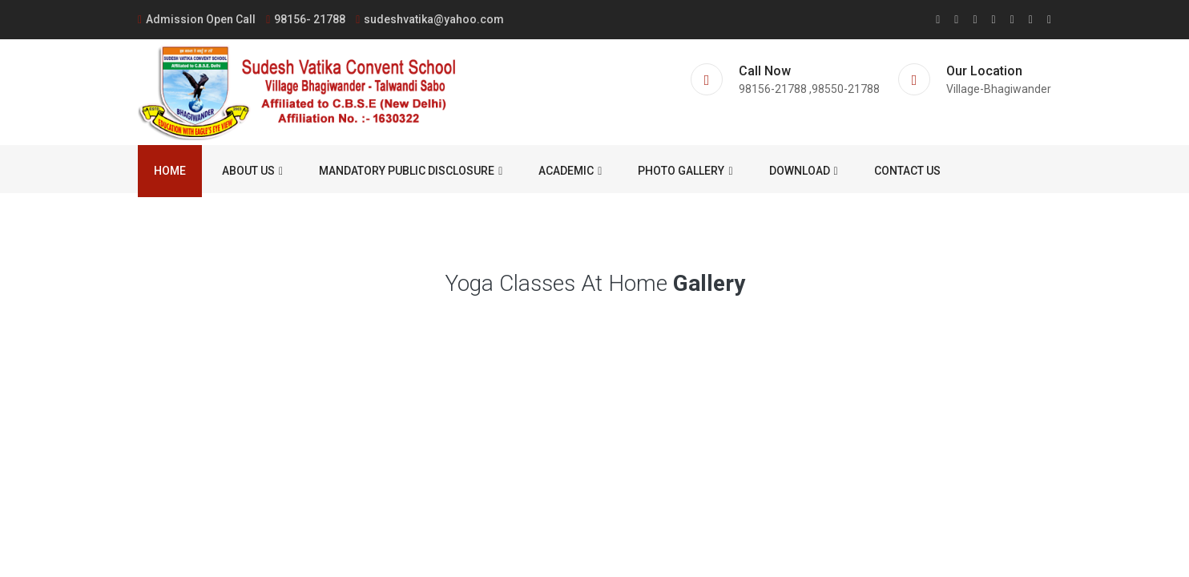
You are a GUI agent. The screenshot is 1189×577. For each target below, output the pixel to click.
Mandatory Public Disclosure (410, 170)
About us (252, 170)
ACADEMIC (570, 170)
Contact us (907, 170)
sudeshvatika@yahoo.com (430, 19)
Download (803, 170)
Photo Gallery (685, 170)
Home (170, 170)
